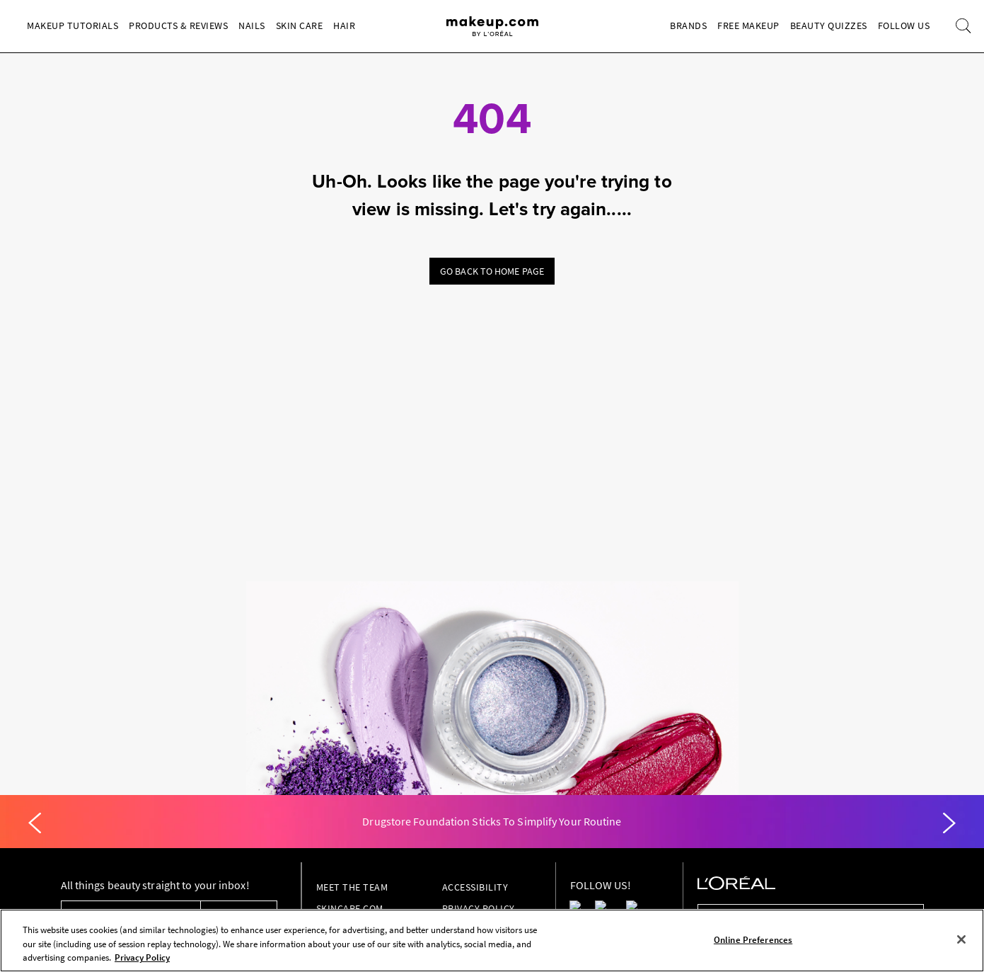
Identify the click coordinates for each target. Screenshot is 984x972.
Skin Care (299, 25)
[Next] (949, 823)
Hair (344, 25)
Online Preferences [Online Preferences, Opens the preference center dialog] (753, 939)
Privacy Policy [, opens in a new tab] (142, 957)
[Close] (961, 939)
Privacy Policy (478, 908)
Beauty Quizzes (828, 25)
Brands (688, 25)
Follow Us (904, 25)
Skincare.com (349, 908)
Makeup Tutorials (72, 25)
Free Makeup (748, 25)
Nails (251, 25)
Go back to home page (492, 271)
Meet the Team (352, 887)
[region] (492, 940)
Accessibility (475, 887)
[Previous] (34, 823)
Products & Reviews (178, 25)
